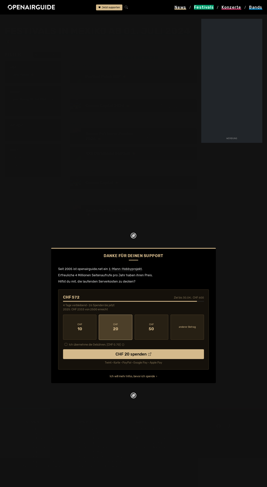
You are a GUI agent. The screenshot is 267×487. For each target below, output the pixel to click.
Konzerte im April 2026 (96, 447)
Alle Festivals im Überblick (41, 466)
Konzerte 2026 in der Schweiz (101, 461)
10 (79, 327)
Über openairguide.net (152, 428)
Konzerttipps (88, 428)
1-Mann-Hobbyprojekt (125, 269)
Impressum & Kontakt (151, 447)
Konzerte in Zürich (92, 433)
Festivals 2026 (33, 442)
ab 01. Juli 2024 (64, 20)
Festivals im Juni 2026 (38, 452)
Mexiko (44, 20)
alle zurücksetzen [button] (46, 54)
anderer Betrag (187, 326)
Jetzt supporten (109, 7)
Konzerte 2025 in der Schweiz (101, 456)
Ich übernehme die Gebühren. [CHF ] (95, 344)
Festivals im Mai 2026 (38, 447)
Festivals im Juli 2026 (38, 456)
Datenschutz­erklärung (152, 442)
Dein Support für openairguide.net (161, 433)
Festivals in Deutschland (40, 437)
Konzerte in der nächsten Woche (102, 442)
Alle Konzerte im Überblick (98, 466)
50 (151, 327)
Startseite (12, 20)
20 (115, 327)
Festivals (29, 20)
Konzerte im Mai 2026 (95, 452)
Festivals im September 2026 (43, 461)
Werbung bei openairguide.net (158, 437)
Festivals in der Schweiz (39, 433)
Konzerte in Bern (91, 437)
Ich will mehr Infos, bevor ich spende (132, 376)
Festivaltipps (31, 428)
